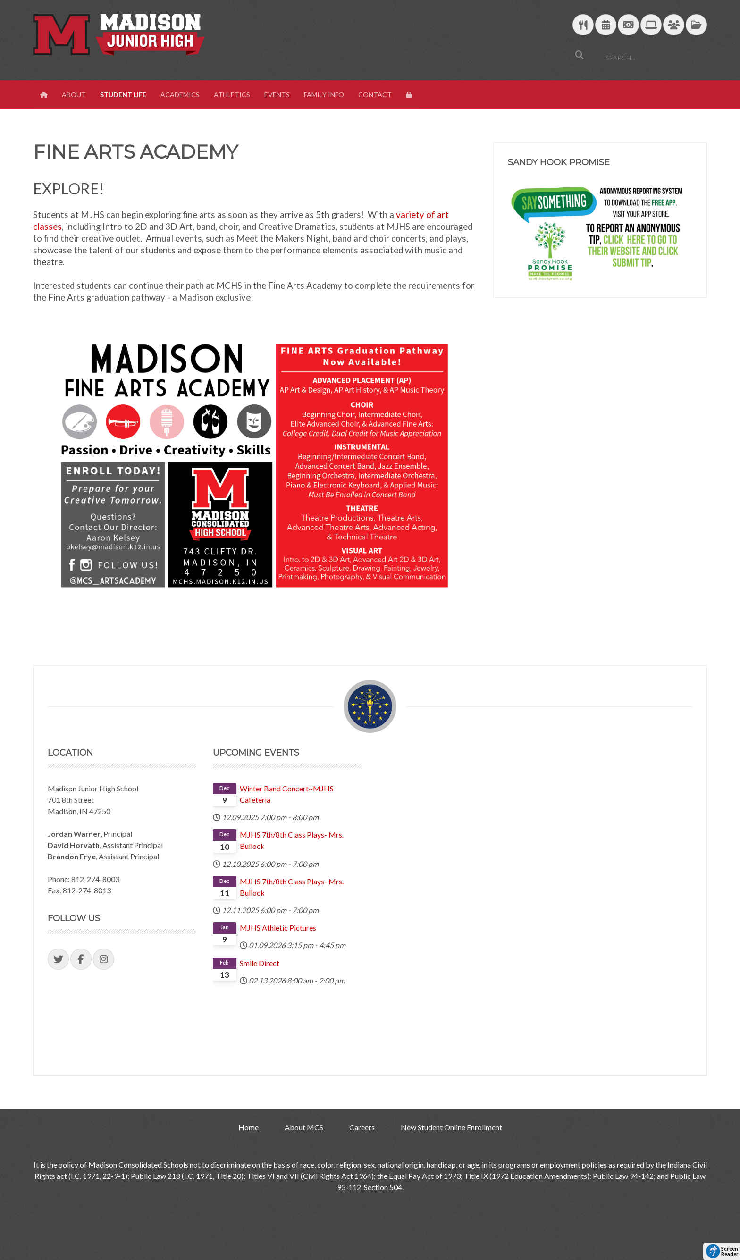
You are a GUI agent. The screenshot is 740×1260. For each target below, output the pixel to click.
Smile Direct (259, 962)
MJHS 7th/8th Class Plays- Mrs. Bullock (292, 840)
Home (248, 1127)
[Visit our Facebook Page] (81, 959)
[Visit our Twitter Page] (58, 959)
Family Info (324, 95)
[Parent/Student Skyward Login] (673, 25)
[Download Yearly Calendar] (605, 25)
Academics (180, 95)
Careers (362, 1127)
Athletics (232, 95)
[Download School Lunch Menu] (583, 25)
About (74, 95)
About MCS (304, 1127)
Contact (375, 95)
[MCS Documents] (696, 25)
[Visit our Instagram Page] (103, 959)
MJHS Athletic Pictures (278, 927)
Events (277, 95)
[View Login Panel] (409, 95)
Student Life (123, 95)
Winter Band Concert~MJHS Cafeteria (287, 794)
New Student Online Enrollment (451, 1127)
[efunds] (628, 25)
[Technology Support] (651, 25)
